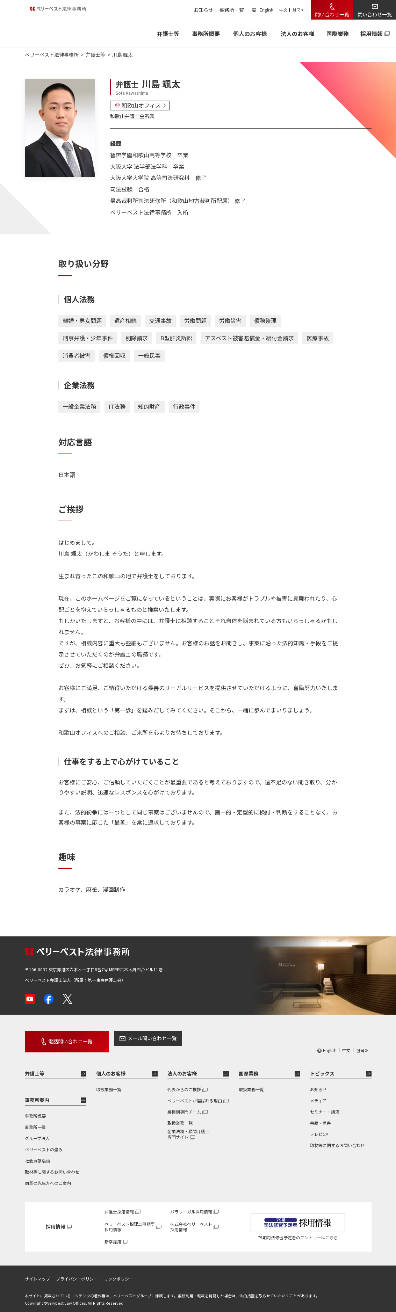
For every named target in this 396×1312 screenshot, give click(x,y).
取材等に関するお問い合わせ (52, 1165)
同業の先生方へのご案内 (48, 1177)
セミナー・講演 (324, 1105)
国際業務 (337, 33)
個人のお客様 (250, 33)
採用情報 (371, 33)
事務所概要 (206, 33)
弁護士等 (34, 1067)
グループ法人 (37, 1132)
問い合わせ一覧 (332, 14)
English (266, 10)
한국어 (298, 10)
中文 (283, 10)
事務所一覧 (231, 9)
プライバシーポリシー (77, 1272)
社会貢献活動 (37, 1154)
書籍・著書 (320, 1116)
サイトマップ (37, 1272)
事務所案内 (37, 1093)
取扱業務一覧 (108, 1083)
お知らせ (203, 9)
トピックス (322, 1067)
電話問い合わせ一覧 (62, 1038)
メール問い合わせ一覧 (135, 1038)
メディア (318, 1094)
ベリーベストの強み (44, 1143)
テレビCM (319, 1128)
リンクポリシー (118, 1272)
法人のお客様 (297, 33)
